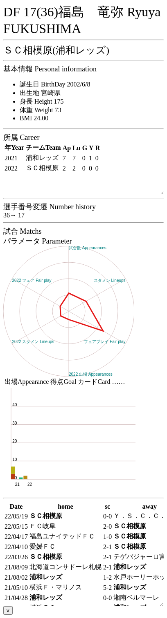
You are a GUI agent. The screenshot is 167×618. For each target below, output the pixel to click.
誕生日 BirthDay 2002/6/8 (55, 84)
